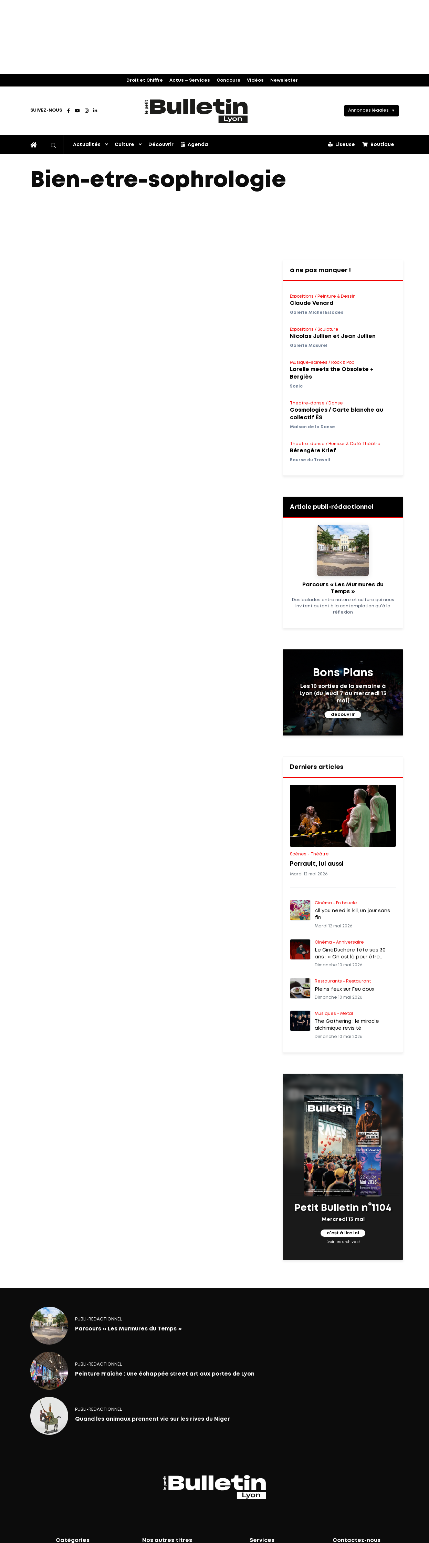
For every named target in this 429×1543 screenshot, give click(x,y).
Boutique (378, 144)
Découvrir (161, 145)
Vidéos (255, 80)
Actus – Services (189, 80)
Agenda (194, 144)
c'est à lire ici (343, 1233)
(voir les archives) (343, 1242)
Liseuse (341, 144)
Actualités (87, 145)
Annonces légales (368, 110)
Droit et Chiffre (144, 80)
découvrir (343, 715)
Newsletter (284, 80)
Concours (228, 80)
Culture (124, 145)
